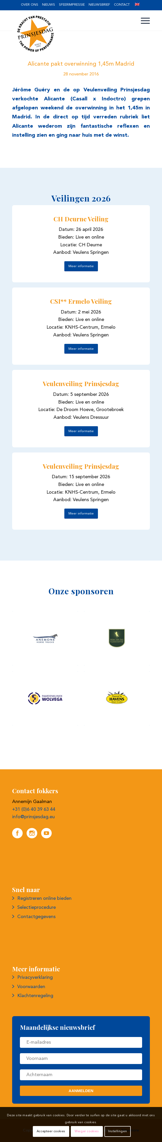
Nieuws (48, 4)
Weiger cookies (87, 1131)
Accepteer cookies (51, 1131)
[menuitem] (29, 5)
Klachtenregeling (35, 995)
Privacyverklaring (35, 977)
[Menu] (143, 21)
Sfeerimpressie (72, 4)
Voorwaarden (31, 986)
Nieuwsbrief (99, 4)
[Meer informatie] (81, 266)
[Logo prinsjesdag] (67, 34)
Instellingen (117, 1131)
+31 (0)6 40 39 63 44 (33, 809)
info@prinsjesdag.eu (33, 817)
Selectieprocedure (36, 907)
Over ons (29, 4)
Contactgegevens (36, 916)
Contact (122, 4)
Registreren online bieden (44, 898)
